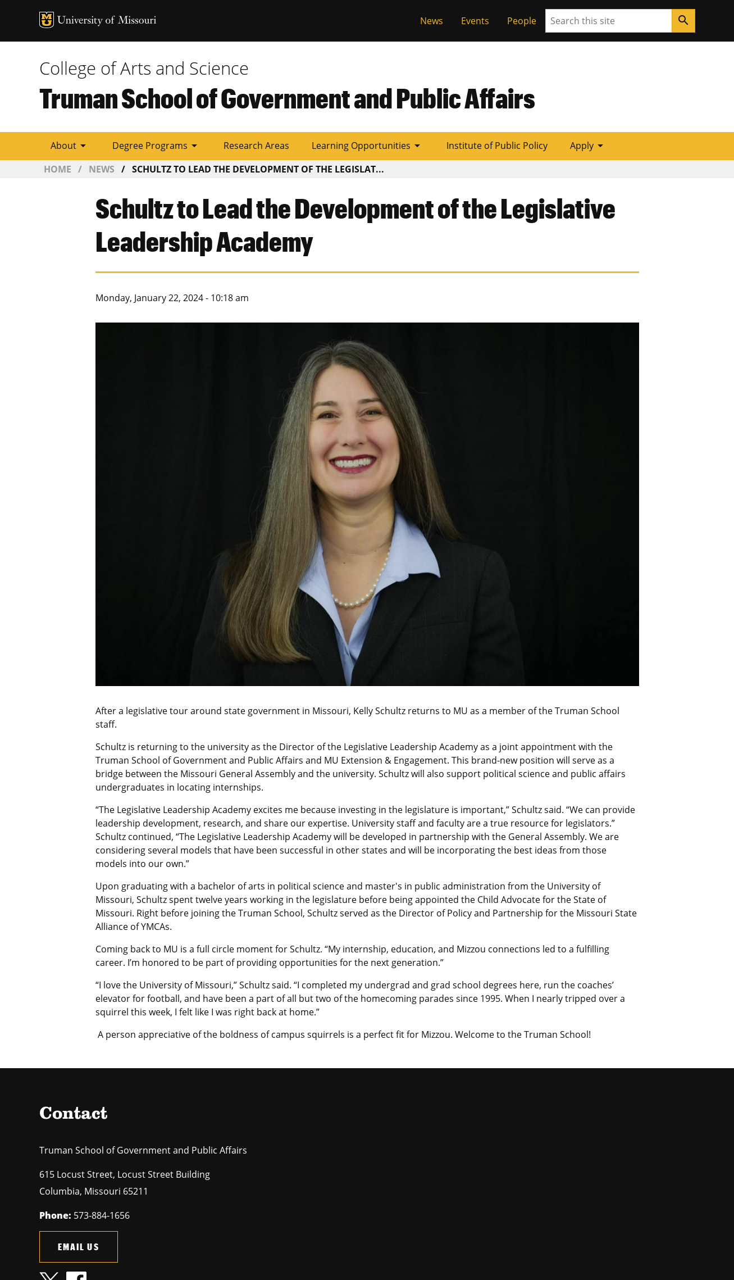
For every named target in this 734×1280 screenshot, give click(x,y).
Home (57, 169)
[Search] (683, 21)
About (70, 145)
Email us (78, 1246)
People (521, 21)
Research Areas (256, 145)
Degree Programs (156, 145)
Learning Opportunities (368, 145)
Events (475, 21)
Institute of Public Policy (497, 145)
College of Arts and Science (144, 68)
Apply (588, 145)
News (431, 21)
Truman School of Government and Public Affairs (287, 97)
